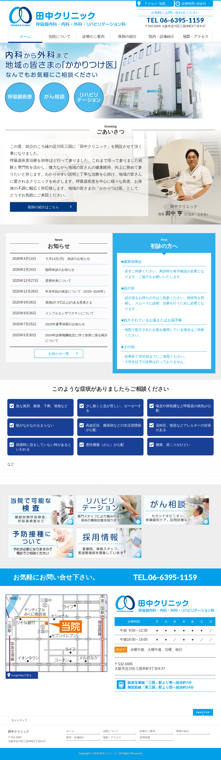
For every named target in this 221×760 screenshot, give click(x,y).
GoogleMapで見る (21, 675)
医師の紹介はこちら (43, 207)
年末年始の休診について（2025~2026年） (76, 291)
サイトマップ (19, 720)
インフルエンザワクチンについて (69, 313)
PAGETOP (203, 712)
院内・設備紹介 (75, 737)
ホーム (70, 731)
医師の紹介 (182, 731)
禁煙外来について (58, 280)
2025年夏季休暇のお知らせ (65, 324)
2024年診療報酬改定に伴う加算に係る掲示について (76, 338)
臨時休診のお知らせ (59, 269)
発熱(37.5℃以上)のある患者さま (69, 302)
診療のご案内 (147, 731)
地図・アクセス (112, 737)
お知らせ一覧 (58, 353)
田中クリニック (109, 753)
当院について (110, 731)
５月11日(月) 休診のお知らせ (67, 258)
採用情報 (145, 737)
